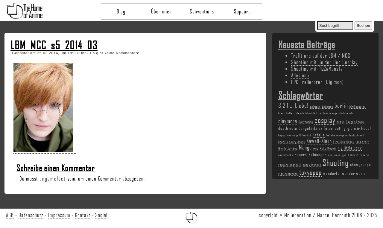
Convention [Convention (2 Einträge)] (306, 122)
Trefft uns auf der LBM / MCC (320, 55)
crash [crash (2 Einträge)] (340, 122)
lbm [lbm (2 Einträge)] (280, 148)
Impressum (59, 215)
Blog (121, 11)
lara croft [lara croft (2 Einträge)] (362, 142)
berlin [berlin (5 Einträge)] (341, 105)
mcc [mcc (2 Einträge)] (315, 148)
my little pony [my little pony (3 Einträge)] (350, 147)
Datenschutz (31, 215)
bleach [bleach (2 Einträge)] (300, 113)
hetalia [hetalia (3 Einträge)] (319, 134)
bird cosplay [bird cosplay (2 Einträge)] (357, 106)
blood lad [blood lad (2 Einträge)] (311, 113)
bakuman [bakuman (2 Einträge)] (327, 106)
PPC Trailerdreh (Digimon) (317, 81)
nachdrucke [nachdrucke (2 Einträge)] (285, 155)
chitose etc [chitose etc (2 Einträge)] (346, 113)
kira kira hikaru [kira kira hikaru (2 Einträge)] (343, 142)
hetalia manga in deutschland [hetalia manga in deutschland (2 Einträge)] (345, 135)
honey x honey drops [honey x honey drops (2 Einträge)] (291, 142)
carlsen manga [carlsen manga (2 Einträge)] (328, 113)
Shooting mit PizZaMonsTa (317, 68)
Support (242, 11)
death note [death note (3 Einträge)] (287, 128)
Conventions (202, 11)
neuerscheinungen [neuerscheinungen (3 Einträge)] (311, 154)
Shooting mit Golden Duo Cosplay (324, 62)
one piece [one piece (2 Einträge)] (334, 155)
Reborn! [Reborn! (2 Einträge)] (353, 155)
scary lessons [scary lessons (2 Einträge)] (312, 165)
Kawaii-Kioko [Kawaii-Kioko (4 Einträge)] (319, 141)
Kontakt (82, 215)
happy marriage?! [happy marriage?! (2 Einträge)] (289, 135)
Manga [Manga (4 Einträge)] (305, 147)
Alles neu (300, 75)
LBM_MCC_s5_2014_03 (54, 45)
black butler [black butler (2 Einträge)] (286, 113)
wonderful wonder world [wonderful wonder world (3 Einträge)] (344, 173)
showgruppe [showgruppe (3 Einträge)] (360, 164)
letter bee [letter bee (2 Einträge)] (290, 148)
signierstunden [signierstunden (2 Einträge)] (288, 173)
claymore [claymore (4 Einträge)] (287, 121)
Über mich (161, 11)
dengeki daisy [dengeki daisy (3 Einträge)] (310, 128)
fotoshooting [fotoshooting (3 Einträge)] (335, 128)
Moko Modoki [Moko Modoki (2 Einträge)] (328, 148)
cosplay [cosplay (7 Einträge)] (324, 119)
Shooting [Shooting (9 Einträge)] (336, 162)
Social (101, 215)
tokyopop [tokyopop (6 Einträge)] (310, 172)
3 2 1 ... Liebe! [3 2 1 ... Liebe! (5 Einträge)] (293, 105)
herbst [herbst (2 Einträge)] (307, 135)
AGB (10, 215)
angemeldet (52, 178)
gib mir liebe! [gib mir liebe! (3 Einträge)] (359, 128)
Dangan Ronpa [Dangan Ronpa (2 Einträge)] (355, 122)
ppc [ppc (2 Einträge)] (344, 155)
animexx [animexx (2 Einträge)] (315, 106)
